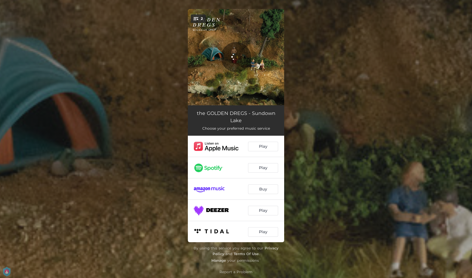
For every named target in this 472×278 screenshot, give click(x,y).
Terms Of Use (246, 254)
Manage (218, 260)
